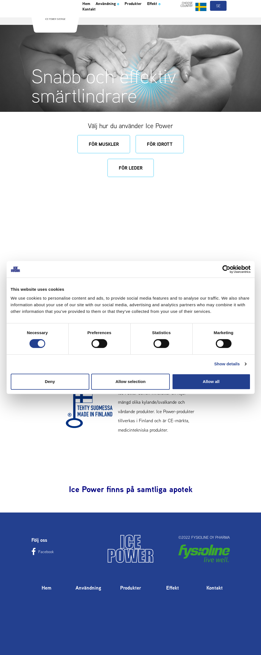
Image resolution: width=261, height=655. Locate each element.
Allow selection (130, 381)
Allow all (211, 381)
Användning (114, 18)
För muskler (104, 144)
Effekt (91, 25)
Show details (227, 363)
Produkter (146, 18)
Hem (87, 18)
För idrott (160, 144)
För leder (130, 168)
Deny (50, 381)
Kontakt (114, 25)
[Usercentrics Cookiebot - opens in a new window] (226, 269)
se (218, 19)
